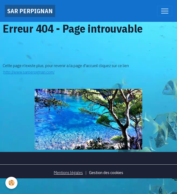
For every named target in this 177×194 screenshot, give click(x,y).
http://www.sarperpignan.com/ (29, 72)
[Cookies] (11, 183)
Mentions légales (68, 172)
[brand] (30, 11)
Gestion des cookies (106, 172)
